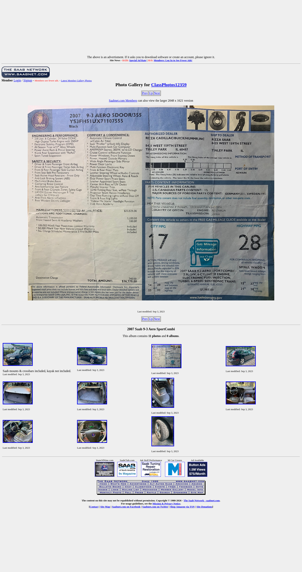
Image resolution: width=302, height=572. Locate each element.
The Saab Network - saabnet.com (202, 500)
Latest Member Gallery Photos (76, 80)
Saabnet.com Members (123, 100)
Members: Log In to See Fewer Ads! (173, 60)
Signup (27, 80)
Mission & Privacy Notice (166, 503)
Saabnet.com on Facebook (126, 506)
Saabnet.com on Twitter (155, 506)
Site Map (105, 506)
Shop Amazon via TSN (182, 506)
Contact (94, 506)
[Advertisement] (151, 28)
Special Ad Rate (137, 60)
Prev (145, 93)
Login (17, 80)
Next (157, 93)
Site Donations (204, 506)
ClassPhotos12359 (169, 84)
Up (151, 93)
